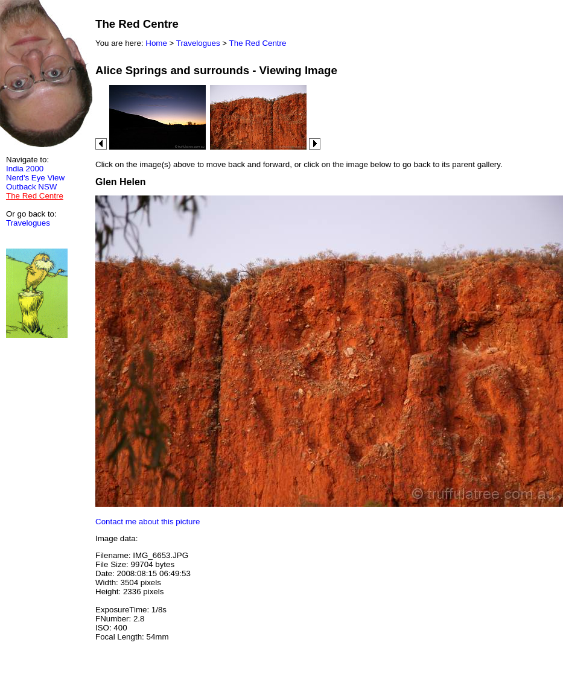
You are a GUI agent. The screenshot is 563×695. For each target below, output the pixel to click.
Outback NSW (31, 186)
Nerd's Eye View (35, 177)
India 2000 (24, 168)
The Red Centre (258, 43)
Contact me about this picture (147, 521)
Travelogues (28, 222)
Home (156, 43)
